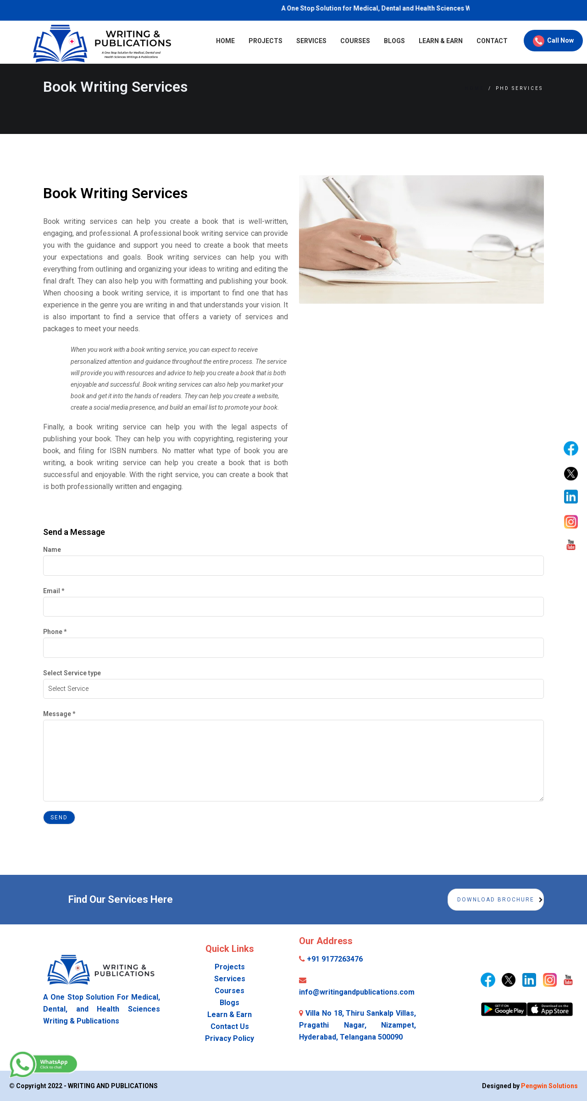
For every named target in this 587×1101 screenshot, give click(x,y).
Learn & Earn (403, 40)
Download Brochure (495, 899)
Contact (454, 40)
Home (187, 40)
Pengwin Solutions (549, 1086)
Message (59, 713)
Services (273, 40)
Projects (227, 40)
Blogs (356, 40)
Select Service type (72, 673)
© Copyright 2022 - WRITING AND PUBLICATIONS (83, 1086)
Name (52, 549)
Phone (54, 631)
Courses (317, 40)
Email (53, 591)
